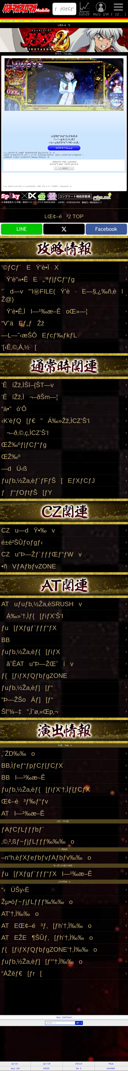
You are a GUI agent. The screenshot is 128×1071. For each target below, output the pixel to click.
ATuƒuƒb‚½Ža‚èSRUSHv (41, 604)
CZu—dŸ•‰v (28, 530)
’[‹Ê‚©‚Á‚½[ (18, 347)
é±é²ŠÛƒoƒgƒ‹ (22, 542)
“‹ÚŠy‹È (15, 889)
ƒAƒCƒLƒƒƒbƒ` (22, 829)
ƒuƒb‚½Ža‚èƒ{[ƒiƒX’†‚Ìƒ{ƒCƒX (45, 789)
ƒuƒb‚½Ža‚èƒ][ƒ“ (27, 687)
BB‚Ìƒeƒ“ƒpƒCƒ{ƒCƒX (32, 765)
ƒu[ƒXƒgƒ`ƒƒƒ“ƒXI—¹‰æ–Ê (46, 873)
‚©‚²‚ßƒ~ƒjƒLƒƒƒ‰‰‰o (37, 841)
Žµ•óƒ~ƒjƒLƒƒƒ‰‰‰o (37, 901)
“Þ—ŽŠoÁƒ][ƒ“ (27, 699)
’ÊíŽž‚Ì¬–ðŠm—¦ (29, 397)
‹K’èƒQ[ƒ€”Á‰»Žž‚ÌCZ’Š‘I (45, 420)
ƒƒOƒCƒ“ (64, 9)
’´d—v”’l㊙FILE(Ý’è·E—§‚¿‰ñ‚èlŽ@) (62, 295)
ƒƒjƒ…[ (118, 9)
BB (5, 639)
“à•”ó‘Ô (13, 408)
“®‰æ (110, 1064)
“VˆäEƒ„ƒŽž (22, 323)
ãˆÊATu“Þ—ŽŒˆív (37, 663)
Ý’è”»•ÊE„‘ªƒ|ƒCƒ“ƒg (38, 279)
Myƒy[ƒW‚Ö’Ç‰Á (64, 1017)
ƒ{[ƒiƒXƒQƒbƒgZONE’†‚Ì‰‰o (49, 949)
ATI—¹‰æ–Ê (22, 813)
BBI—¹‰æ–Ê (23, 777)
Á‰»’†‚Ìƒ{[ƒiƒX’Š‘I (32, 616)
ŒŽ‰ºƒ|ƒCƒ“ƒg (23, 444)
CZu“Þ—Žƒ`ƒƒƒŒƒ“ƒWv (41, 554)
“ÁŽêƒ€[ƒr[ (21, 973)
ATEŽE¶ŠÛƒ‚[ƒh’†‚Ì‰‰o (47, 937)
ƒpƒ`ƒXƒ (15, 1064)
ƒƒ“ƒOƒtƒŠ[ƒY (26, 492)
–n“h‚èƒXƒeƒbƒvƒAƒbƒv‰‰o (46, 857)
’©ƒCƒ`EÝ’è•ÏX (30, 267)
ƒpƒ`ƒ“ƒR (46, 1064)
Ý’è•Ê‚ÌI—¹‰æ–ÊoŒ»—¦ (44, 311)
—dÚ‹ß (14, 468)
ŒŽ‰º (10, 456)
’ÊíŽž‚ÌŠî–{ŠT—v (27, 385)
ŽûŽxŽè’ (84, 9)
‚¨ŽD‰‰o (18, 753)
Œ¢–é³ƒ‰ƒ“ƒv (24, 801)
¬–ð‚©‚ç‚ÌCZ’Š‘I (25, 432)
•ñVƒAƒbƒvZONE (28, 566)
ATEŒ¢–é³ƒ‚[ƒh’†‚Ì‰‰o (46, 925)
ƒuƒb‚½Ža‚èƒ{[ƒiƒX (30, 651)
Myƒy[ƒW (101, 9)
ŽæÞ (78, 1068)
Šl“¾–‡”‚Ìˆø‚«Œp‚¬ (29, 711)
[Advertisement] (64, 997)
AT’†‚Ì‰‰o (20, 913)
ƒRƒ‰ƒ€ (78, 1064)
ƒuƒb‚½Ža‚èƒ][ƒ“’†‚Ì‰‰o (41, 961)
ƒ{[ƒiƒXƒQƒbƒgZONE (34, 675)
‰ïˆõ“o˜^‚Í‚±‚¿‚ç (64, 148)
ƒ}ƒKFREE (110, 1068)
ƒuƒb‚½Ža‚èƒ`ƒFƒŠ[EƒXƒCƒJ (48, 480)
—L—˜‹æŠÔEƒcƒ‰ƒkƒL (39, 335)
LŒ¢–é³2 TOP (64, 216)
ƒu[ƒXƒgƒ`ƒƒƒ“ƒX (29, 627)
